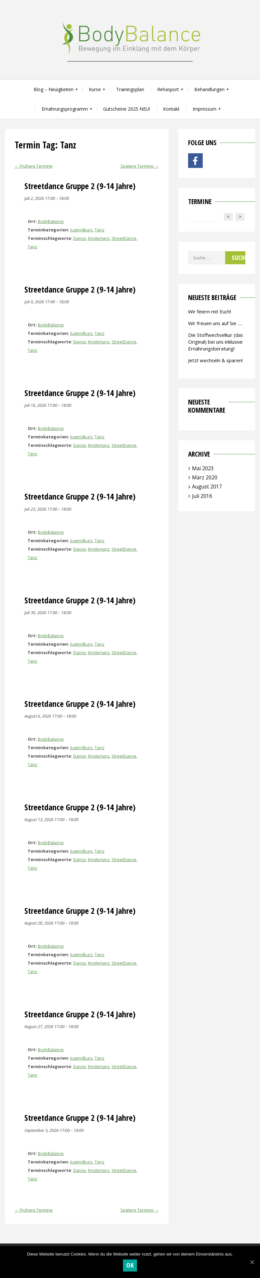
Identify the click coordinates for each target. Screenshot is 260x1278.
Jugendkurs (81, 230)
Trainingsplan (130, 89)
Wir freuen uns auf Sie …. (215, 323)
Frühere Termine (34, 166)
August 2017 (207, 486)
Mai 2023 (203, 468)
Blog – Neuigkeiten (54, 89)
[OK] (252, 1262)
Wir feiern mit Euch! (209, 311)
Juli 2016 (202, 496)
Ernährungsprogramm (65, 109)
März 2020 (204, 477)
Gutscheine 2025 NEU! (126, 109)
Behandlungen (209, 89)
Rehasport (168, 89)
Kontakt (171, 109)
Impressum (204, 109)
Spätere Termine (139, 166)
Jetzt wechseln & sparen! (215, 360)
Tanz (99, 230)
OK (130, 1265)
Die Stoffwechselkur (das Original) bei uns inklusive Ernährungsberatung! (215, 342)
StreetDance (124, 238)
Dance (79, 238)
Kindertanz (99, 238)
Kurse (95, 89)
